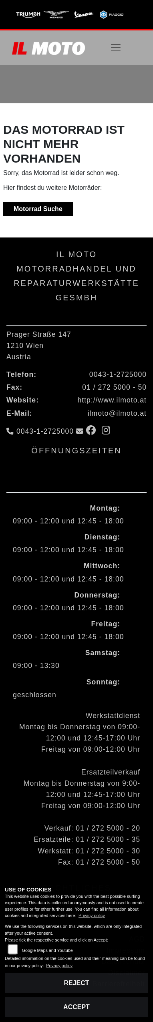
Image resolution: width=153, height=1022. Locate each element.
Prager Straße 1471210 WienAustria (38, 345)
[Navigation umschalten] (115, 47)
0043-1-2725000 (118, 374)
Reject (76, 983)
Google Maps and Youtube (47, 950)
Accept (76, 1007)
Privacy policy (92, 915)
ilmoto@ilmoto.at (117, 413)
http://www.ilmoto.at (112, 400)
